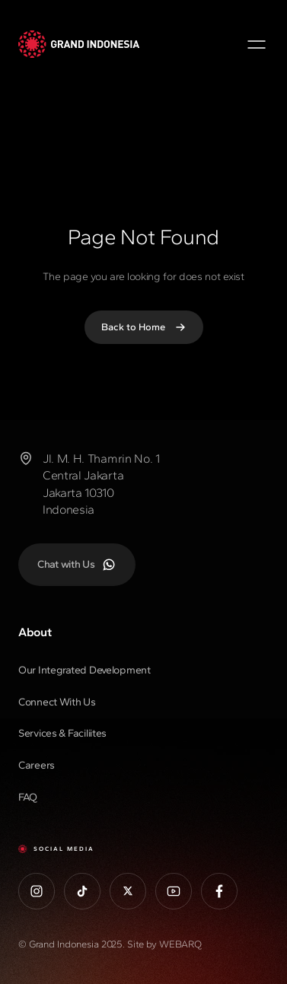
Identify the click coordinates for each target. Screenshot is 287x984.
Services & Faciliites (62, 733)
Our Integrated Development (84, 670)
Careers (36, 765)
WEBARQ (180, 944)
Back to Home (144, 327)
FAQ (27, 797)
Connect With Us (57, 702)
